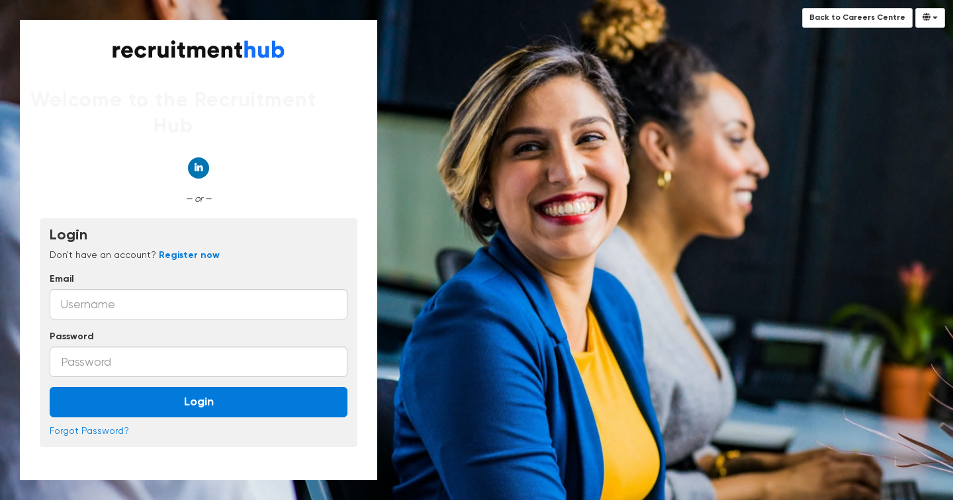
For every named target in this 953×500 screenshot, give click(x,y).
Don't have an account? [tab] (135, 254)
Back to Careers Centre (857, 18)
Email (62, 279)
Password (72, 336)
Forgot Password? (89, 430)
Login (199, 402)
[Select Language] (930, 18)
